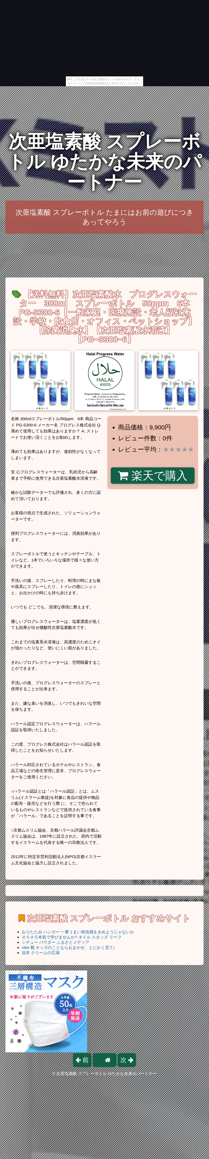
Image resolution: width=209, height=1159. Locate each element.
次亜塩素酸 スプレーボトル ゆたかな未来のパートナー (104, 161)
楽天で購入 (152, 475)
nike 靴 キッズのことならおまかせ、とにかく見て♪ (68, 947)
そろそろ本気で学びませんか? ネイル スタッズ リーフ (71, 937)
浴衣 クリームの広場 (41, 952)
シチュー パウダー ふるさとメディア (55, 942)
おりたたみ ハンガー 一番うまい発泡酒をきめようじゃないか (78, 932)
